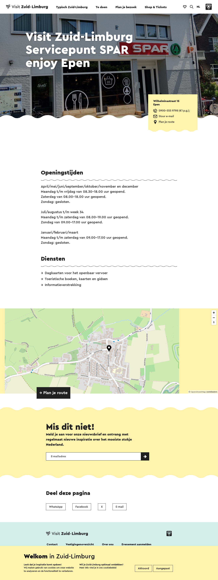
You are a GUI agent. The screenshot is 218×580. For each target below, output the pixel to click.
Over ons (107, 544)
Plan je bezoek (126, 7)
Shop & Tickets (156, 7)
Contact (52, 544)
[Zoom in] (213, 312)
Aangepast (163, 568)
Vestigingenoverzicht (80, 544)
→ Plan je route (53, 393)
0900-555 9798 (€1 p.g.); (174, 110)
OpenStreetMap (198, 392)
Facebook (81, 506)
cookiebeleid (109, 568)
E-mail (119, 506)
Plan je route (166, 122)
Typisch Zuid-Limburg (72, 7)
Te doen (101, 7)
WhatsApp (56, 506)
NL (198, 6)
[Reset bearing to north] (213, 322)
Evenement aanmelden (136, 544)
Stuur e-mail (166, 116)
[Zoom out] (213, 317)
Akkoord (143, 568)
